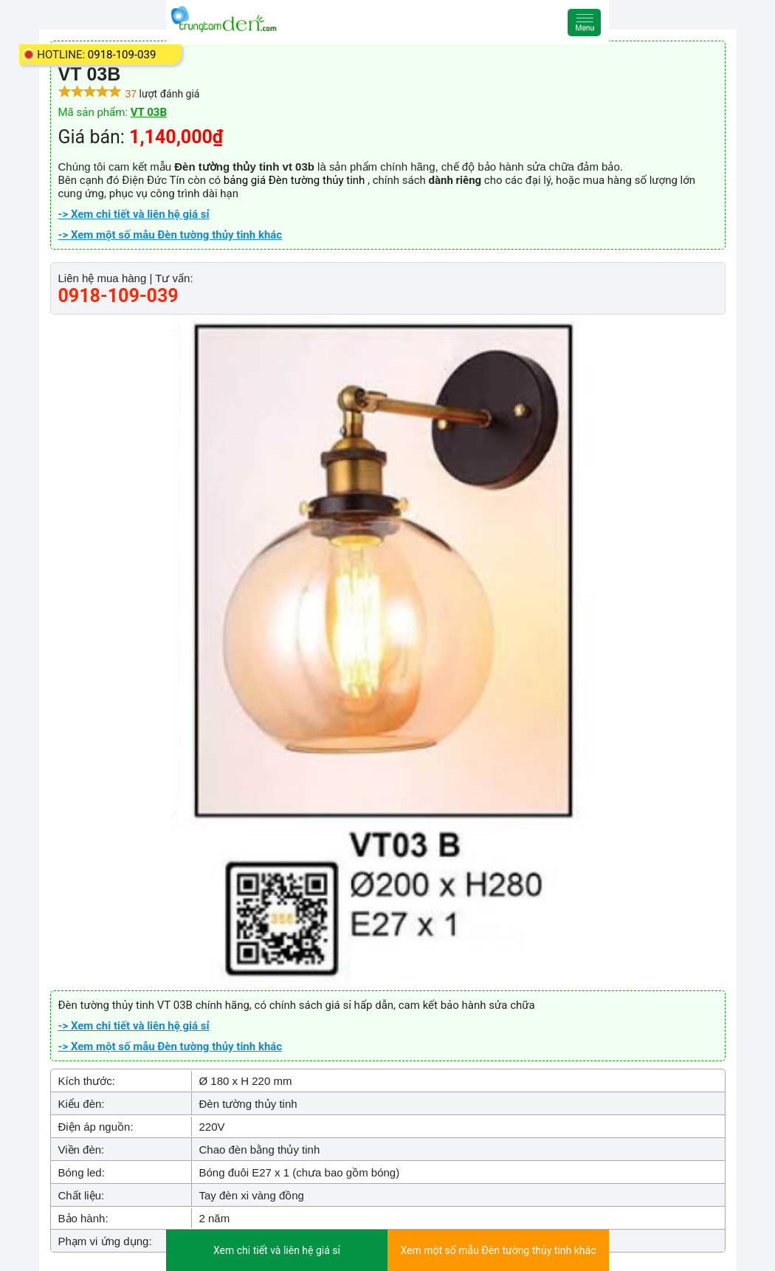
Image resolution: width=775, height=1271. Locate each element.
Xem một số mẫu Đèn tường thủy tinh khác (498, 1250)
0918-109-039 (122, 54)
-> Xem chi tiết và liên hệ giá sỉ (134, 214)
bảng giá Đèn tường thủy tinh (296, 180)
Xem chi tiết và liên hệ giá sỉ (276, 1250)
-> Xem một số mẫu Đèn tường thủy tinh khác (170, 234)
